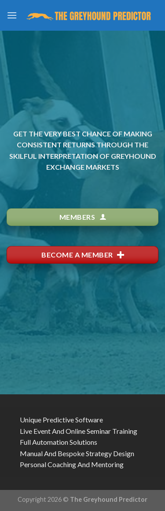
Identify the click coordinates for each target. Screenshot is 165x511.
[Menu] (12, 15)
